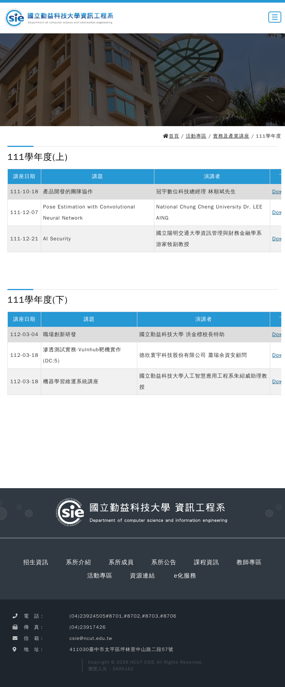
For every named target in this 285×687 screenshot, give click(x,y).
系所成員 (121, 562)
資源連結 (142, 575)
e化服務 (185, 575)
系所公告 (164, 562)
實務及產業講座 (231, 136)
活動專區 (196, 136)
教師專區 (249, 562)
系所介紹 (78, 562)
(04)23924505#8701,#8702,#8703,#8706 (122, 616)
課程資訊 (206, 562)
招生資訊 (36, 562)
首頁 (174, 136)
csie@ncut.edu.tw (90, 638)
